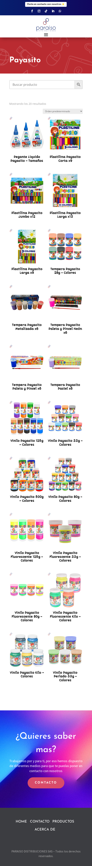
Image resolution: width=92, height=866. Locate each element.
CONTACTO (46, 782)
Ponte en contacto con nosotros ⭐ (46, 4)
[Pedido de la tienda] (63, 111)
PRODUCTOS (63, 822)
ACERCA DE (45, 829)
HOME (21, 822)
